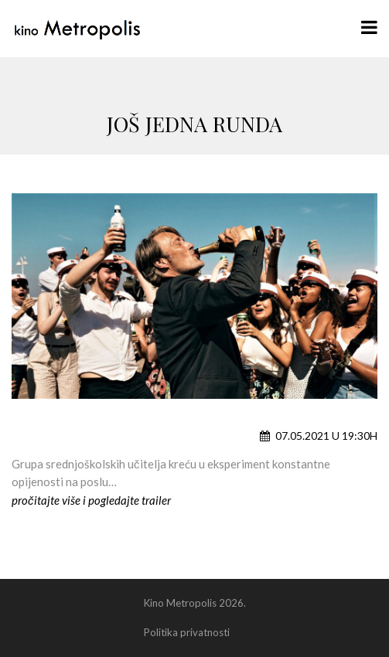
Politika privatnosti (187, 632)
